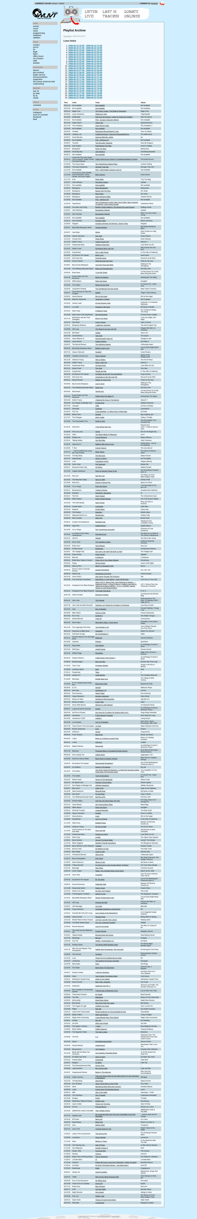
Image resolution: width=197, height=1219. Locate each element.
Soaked (98, 414)
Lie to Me (98, 906)
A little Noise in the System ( (105, 658)
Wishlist (36, 63)
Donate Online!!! (132, 13)
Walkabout (99, 997)
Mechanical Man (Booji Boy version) (108, 1087)
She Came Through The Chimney (107, 576)
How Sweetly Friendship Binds (106, 1053)
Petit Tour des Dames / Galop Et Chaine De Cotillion (114, 117)
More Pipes (99, 194)
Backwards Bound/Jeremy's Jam (107, 131)
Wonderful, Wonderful (103, 493)
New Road (99, 868)
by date (36, 93)
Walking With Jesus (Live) (104, 444)
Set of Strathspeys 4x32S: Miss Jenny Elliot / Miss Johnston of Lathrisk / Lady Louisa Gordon (116, 203)
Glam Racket (100, 496)
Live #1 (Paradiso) (101, 722)
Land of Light (100, 852)
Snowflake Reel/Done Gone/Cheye (107, 909)
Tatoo (97, 672)
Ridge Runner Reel (102, 285)
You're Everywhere (102, 776)
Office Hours (38, 56)
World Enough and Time (104, 261)
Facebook (37, 117)
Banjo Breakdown (101, 188)
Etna (97, 669)
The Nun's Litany (101, 1032)
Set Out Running (101, 315)
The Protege (99, 600)
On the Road (100, 794)
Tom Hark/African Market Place (106, 164)
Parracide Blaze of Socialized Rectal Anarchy (111, 751)
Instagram (37, 112)
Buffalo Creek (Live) (102, 348)
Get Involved (38, 72)
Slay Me (98, 1009)
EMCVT (35, 47)
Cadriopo (98, 409)
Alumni (36, 70)
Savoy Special (100, 356)
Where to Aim (100, 862)
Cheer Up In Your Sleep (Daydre (106, 560)
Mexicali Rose (100, 791)
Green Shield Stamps (103, 499)
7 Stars (98, 1026)
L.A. (96, 1037)
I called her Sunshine (102, 325)
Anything (98, 954)
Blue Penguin (100, 1186)
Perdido (98, 813)
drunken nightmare (102, 696)
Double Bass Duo (101, 679)
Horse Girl (99, 1183)
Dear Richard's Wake (102, 197)
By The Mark (99, 879)
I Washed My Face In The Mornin (107, 400)
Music (35, 28)
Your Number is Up (102, 627)
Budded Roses (100, 823)
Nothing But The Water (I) (104, 396)
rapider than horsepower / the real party (109, 949)
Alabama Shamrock (102, 245)
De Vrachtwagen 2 (102, 634)
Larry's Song (99, 384)
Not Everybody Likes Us (104, 339)
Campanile (99, 506)
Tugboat (98, 846)
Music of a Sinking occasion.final (107, 738)
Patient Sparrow (101, 1029)
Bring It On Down (101, 318)
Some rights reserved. (103, 1216)
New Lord (98, 1119)
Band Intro (99, 1122)
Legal (35, 52)
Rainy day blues (101, 281)
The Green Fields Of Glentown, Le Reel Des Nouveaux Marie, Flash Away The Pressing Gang (117, 771)
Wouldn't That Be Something (105, 843)
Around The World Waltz (104, 840)
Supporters (38, 79)
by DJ (35, 96)
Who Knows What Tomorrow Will (107, 1177)
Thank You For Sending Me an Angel (108, 958)
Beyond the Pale (101, 684)
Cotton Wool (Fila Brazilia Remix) (107, 1089)
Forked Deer (99, 403)
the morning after (101, 1068)
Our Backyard (100, 464)
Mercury (98, 938)
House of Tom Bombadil (103, 780)
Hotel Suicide (100, 554)
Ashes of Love (100, 894)
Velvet (97, 432)
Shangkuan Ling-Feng (103, 574)
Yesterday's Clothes (102, 299)
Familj (97, 1098)
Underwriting (38, 84)
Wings (97, 232)
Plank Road (99, 239)
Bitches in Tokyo (101, 1141)
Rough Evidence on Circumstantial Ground (110, 1012)
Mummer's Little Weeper (104, 705)
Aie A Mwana (100, 1049)
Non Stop (98, 236)
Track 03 (98, 619)
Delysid (98, 687)
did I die (98, 1020)
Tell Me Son (99, 391)
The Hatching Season (103, 344)
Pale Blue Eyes (100, 534)
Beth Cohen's (100, 175)
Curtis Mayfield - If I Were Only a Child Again (111, 411)
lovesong (154, 3)
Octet (97, 1168)
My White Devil (100, 1181)
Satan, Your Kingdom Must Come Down (109, 871)
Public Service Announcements (40, 76)
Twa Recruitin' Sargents (103, 143)
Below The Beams (101, 277)
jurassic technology (102, 570)
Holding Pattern (100, 341)
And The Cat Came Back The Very (107, 801)
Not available (100, 105)
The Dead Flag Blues (102, 591)
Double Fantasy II (101, 1148)
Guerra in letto (100, 613)
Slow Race (99, 1081)
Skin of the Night (101, 1092)
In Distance (99, 557)
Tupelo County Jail (102, 242)
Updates (36, 38)
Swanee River (100, 917)
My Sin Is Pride (100, 827)
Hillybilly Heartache (102, 785)
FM (34, 49)
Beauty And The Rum (103, 191)
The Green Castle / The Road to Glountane (110, 111)
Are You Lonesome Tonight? (105, 923)
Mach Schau (99, 452)
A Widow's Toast (101, 311)
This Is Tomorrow (101, 1157)
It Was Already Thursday (104, 715)
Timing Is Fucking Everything (105, 1200)
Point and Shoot (101, 486)
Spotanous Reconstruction (104, 699)
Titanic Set (99, 123)
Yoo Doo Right (100, 1189)
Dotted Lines (99, 1101)
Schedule (37, 105)
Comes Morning (101, 437)
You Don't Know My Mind (104, 265)
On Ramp (98, 467)
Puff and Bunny (100, 1107)
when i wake (99, 417)
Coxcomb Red (100, 1151)
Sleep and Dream (101, 1015)
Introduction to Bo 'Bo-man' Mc (106, 377)
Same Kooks (100, 503)
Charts (36, 98)
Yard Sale (98, 336)
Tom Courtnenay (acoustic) (105, 530)
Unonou (98, 1154)
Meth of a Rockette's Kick (104, 566)
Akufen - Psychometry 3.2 (104, 941)
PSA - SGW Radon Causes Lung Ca (108, 170)
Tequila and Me (100, 371)
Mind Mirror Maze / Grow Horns (106, 622)
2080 (97, 406)
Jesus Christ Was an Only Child (106, 1084)
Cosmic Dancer (100, 448)
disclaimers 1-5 (100, 690)
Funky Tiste (99, 702)
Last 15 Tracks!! (111, 13)
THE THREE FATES (102, 1111)
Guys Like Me (100, 831)
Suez (97, 964)
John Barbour (100, 152)
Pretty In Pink (100, 421)
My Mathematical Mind (103, 1041)
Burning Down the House (104, 935)
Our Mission (38, 58)
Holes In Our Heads (102, 979)
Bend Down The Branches (104, 968)
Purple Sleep (100, 509)
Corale (97, 709)
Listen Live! (91, 13)
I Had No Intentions (102, 972)
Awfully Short (100, 755)
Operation (98, 631)
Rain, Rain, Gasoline (102, 982)
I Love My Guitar (101, 272)
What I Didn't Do (101, 363)
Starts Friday (100, 693)
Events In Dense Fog (102, 482)
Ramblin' (98, 352)
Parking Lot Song (101, 834)
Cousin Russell (100, 931)
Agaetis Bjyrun (100, 526)
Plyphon (98, 642)
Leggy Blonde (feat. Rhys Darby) (107, 1017)
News (35, 31)
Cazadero (98, 875)
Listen (35, 54)
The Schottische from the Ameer (106, 289)
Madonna (98, 638)
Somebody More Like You (104, 249)
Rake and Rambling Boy (104, 269)
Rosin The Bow (100, 149)
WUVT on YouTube (40, 115)
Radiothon (37, 35)
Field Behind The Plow (103, 146)
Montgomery (99, 515)
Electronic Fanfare (101, 595)
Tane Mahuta (100, 546)
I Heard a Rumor (101, 490)
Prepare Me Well (101, 902)
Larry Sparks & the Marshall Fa (106, 913)
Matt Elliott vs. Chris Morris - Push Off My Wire (112, 579)
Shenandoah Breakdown (104, 763)
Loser (97, 816)
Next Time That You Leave (104, 1003)
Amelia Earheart (101, 227)
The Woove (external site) (44, 81)
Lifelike (97, 333)
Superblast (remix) (102, 461)
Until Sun (98, 742)
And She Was (100, 440)
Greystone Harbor (101, 182)
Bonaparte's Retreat (102, 210)
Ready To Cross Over (103, 380)
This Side (98, 368)
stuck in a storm (101, 458)
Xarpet (97, 732)
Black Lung (99, 255)
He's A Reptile (100, 1095)
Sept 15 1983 (100, 480)
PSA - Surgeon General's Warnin (107, 120)
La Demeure (99, 1203)
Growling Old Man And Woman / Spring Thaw (111, 224)
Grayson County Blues (103, 782)
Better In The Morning (103, 1072)
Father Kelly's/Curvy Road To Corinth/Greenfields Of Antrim (116, 159)
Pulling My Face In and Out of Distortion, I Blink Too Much (115, 1162)
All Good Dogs (100, 365)
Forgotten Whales (101, 666)
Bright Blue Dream (102, 1000)
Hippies (98, 538)
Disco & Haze (100, 1057)
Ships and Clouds (101, 1023)
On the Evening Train (102, 303)
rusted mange (100, 649)
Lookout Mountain (101, 810)
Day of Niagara (100, 609)
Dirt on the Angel (101, 296)
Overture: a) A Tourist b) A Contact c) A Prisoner (112, 605)
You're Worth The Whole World (106, 976)
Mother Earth (100, 1125)
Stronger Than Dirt (102, 167)
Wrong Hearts (100, 563)
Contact (36, 45)
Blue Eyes (99, 735)
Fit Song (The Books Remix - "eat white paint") (112, 1165)
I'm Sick (98, 726)
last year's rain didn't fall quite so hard (108, 551)
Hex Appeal (99, 1192)
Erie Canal (99, 858)
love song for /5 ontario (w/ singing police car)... (112, 712)
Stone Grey (99, 854)
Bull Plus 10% (100, 797)
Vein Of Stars (100, 1145)
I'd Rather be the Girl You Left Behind (108, 374)
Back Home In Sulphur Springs (106, 759)
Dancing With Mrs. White (104, 137)
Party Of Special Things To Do (106, 471)
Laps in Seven (100, 322)
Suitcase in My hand (102, 307)
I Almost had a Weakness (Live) (106, 991)
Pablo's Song (100, 888)
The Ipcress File (101, 1134)
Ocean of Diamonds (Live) (104, 898)
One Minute (99, 645)
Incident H (99, 616)
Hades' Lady (99, 1196)
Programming (39, 33)
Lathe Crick (99, 788)
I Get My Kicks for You (103, 1129)
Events (36, 26)
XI (96, 1159)
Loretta (97, 837)
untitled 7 (98, 718)
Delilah (97, 293)
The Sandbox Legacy (103, 542)
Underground (100, 1045)
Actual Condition (101, 1172)
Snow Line (99, 388)
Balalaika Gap (100, 522)
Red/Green (99, 549)
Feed (35, 119)
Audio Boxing (100, 675)
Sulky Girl (98, 518)
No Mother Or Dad (102, 849)
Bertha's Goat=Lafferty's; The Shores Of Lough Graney (114, 207)
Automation (67, 36)
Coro (97, 729)
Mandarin (98, 512)
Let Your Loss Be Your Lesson (106, 920)
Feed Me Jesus (100, 258)
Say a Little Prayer (102, 252)
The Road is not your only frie (105, 329)
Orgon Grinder (100, 1137)
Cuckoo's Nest (100, 221)
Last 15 (36, 91)
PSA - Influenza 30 (102, 200)
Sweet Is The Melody (102, 767)
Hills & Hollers (100, 360)
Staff (35, 61)
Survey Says (99, 1065)
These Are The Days (102, 1104)
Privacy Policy (115, 1216)
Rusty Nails (99, 179)
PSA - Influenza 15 (102, 140)
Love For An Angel (102, 926)
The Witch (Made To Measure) (106, 434)
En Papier (98, 994)
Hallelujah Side (100, 884)
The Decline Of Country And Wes (107, 961)
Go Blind (98, 1063)
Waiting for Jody (101, 114)
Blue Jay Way (100, 662)
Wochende (99, 746)
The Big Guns (100, 456)
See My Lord (100, 476)
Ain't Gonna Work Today (104, 805)
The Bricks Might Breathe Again (106, 945)
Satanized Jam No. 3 (102, 986)
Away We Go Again (102, 126)
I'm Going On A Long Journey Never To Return (111, 865)
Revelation (99, 653)
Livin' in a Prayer (101, 819)
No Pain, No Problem (102, 891)
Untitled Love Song (102, 1006)
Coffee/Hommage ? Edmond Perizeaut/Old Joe (112, 134)
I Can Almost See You (103, 427)
